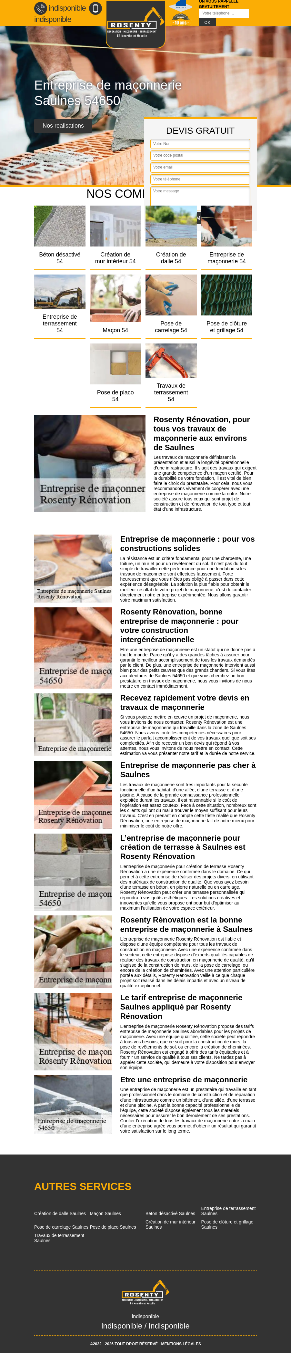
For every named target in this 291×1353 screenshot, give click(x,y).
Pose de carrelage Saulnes (61, 1227)
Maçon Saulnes (105, 1213)
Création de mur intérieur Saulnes (171, 1224)
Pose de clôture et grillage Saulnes (227, 1224)
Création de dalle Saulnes (60, 1213)
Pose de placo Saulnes (113, 1227)
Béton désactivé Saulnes (170, 1213)
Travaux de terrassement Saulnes (59, 1238)
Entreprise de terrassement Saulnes (228, 1211)
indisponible (60, 8)
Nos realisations (63, 125)
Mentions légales (181, 1344)
